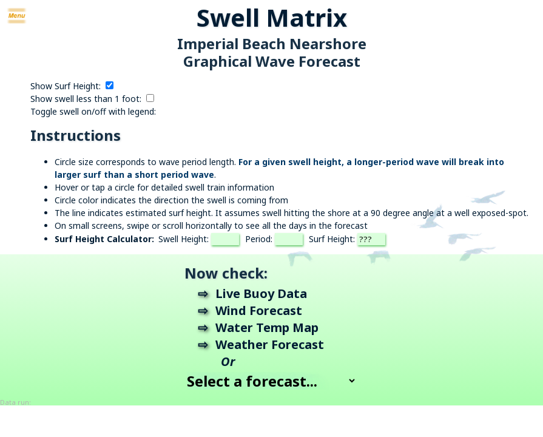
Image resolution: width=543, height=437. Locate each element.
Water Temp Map (267, 327)
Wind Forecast (258, 310)
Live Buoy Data (261, 293)
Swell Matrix (272, 17)
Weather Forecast (269, 344)
